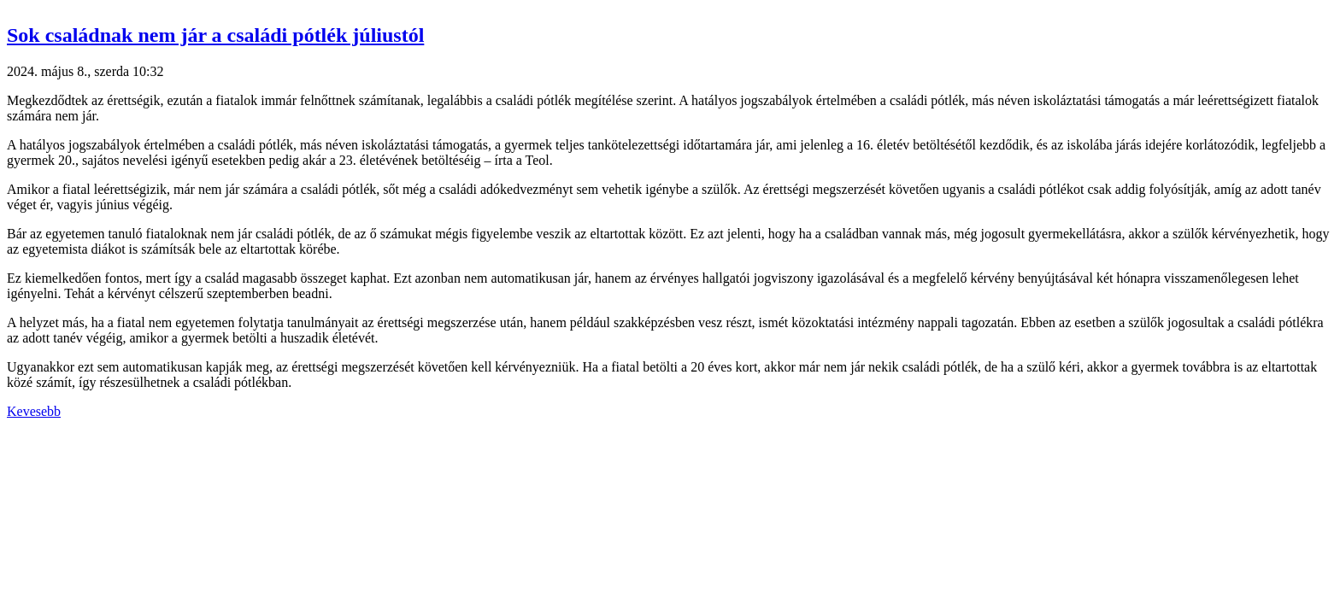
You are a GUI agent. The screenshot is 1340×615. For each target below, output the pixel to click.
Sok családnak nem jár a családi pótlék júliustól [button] (215, 35)
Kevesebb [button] (34, 411)
